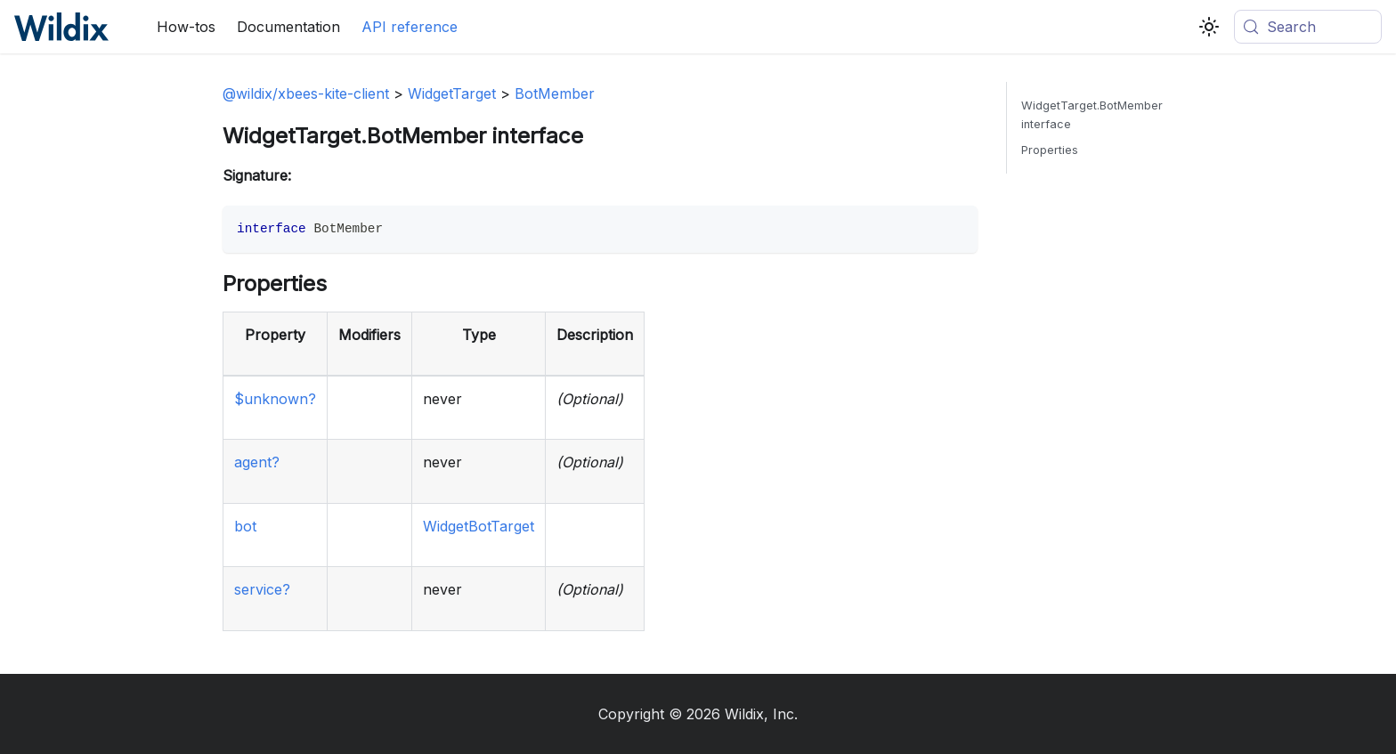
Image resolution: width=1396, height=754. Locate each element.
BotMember (555, 93)
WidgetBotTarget (478, 526)
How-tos (186, 27)
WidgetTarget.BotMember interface (1092, 115)
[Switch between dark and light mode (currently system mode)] (1209, 26)
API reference (409, 27)
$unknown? (275, 399)
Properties (1049, 150)
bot (245, 526)
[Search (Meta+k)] (1308, 27)
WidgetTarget (452, 93)
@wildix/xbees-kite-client (306, 93)
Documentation (288, 27)
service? (262, 589)
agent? (257, 462)
